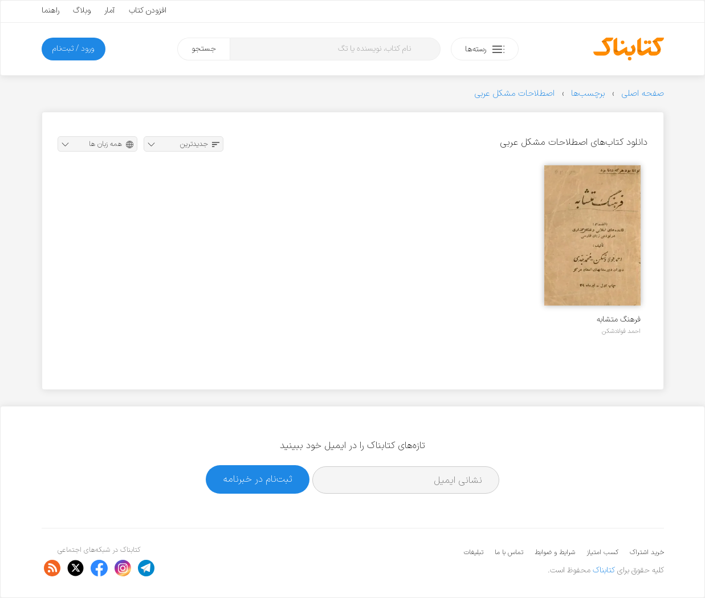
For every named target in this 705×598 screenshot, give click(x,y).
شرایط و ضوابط (555, 552)
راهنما (50, 11)
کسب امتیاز (602, 552)
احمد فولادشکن (621, 331)
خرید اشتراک (647, 552)
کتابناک (604, 570)
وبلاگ (82, 11)
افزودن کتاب (147, 11)
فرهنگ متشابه (619, 320)
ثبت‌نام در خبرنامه (257, 479)
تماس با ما (509, 552)
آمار (109, 11)
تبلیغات (473, 552)
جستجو (203, 49)
